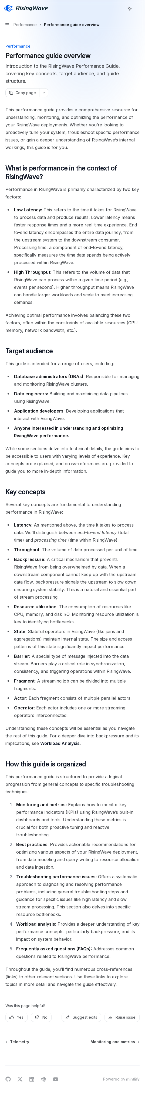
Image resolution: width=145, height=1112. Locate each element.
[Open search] (119, 8)
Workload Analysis (60, 743)
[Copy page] (22, 92)
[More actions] (138, 8)
